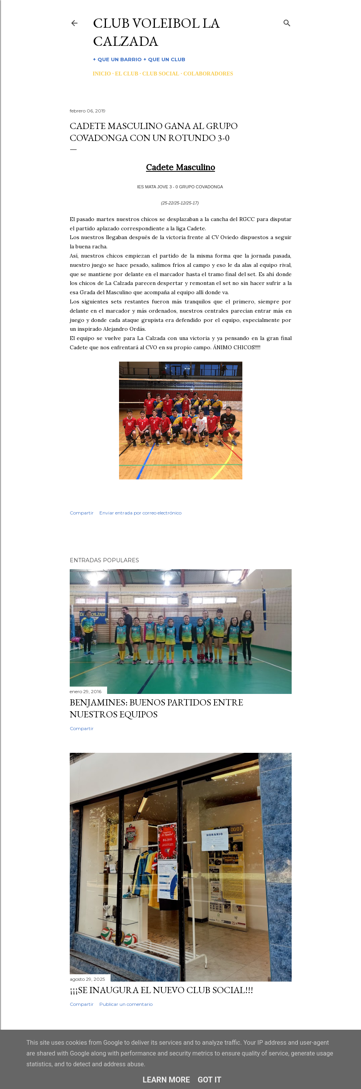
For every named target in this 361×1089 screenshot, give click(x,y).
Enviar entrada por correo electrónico (140, 513)
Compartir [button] (82, 513)
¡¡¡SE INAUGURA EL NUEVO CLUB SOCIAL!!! (161, 990)
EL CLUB (126, 74)
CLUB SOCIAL (160, 74)
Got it (210, 1079)
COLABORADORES (208, 74)
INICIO (102, 74)
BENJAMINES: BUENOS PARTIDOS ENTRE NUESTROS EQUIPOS (156, 708)
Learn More (166, 1079)
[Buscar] (287, 21)
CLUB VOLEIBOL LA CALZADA (156, 32)
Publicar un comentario (126, 1004)
